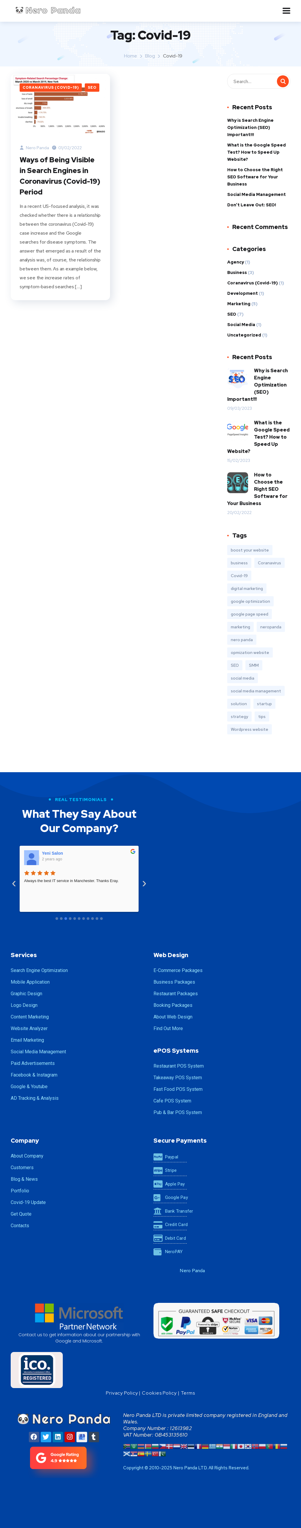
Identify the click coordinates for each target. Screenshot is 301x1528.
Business (237, 272)
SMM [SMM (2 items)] (254, 665)
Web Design (170, 955)
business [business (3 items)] (239, 563)
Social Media (241, 324)
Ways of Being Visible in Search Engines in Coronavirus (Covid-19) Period (60, 176)
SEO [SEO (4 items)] (235, 665)
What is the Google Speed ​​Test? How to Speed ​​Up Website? (257, 152)
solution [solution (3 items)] (239, 703)
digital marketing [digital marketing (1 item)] (247, 588)
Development (242, 293)
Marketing (238, 303)
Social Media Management (256, 194)
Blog (150, 56)
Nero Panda (34, 147)
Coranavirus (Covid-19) (51, 87)
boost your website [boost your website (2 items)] (250, 550)
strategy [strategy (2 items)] (239, 716)
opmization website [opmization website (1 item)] (250, 652)
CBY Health (53, 853)
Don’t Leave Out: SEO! (251, 205)
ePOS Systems (176, 1051)
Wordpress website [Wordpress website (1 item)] (249, 729)
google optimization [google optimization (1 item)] (250, 601)
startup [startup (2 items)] (264, 703)
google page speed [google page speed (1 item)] (249, 614)
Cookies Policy (159, 1393)
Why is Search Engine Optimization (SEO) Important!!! (250, 127)
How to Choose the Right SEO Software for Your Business (255, 177)
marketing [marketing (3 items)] (240, 627)
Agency (235, 262)
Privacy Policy (122, 1393)
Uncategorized (244, 335)
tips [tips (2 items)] (262, 716)
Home (130, 56)
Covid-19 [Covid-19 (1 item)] (239, 575)
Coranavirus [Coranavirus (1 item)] (269, 563)
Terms (188, 1393)
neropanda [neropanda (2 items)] (270, 627)
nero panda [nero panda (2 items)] (242, 639)
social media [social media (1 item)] (242, 678)
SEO (92, 87)
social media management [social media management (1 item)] (256, 691)
